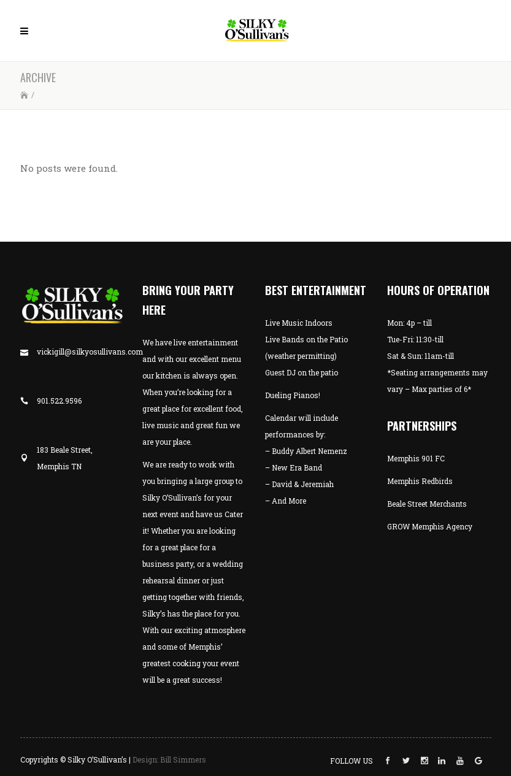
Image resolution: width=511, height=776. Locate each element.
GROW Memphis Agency (429, 526)
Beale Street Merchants (427, 504)
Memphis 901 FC (416, 458)
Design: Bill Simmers (169, 759)
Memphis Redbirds (420, 481)
